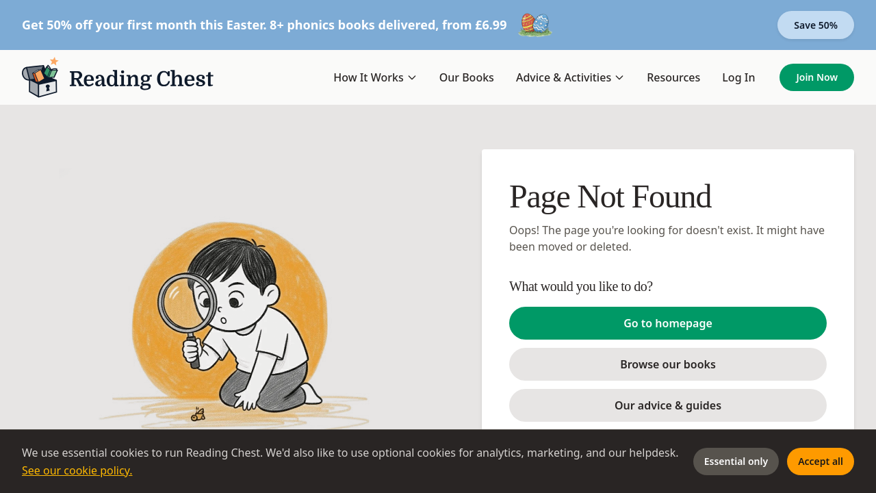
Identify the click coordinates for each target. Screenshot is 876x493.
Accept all (820, 461)
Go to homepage (667, 323)
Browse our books (668, 364)
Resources (673, 77)
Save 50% (816, 24)
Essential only (736, 461)
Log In (738, 77)
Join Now (817, 77)
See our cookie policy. (77, 470)
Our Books (466, 77)
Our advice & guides (668, 405)
